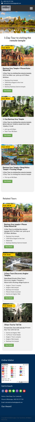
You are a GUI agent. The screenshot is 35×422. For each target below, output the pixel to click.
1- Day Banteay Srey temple (13, 119)
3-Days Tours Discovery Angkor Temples (16, 274)
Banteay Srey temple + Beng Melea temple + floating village (16, 168)
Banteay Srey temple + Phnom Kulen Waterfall (16, 69)
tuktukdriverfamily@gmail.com (11, 3)
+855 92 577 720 (7, 1)
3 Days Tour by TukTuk (12, 325)
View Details (7, 90)
